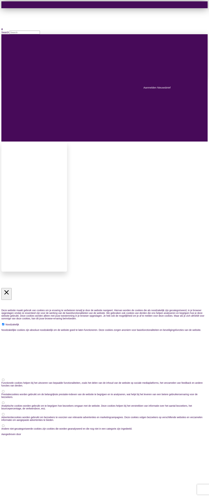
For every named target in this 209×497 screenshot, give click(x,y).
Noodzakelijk (12, 324)
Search (5, 32)
